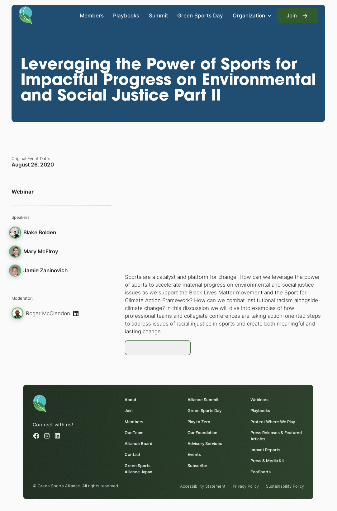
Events (194, 454)
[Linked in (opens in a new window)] (57, 435)
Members (92, 15)
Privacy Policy (246, 485)
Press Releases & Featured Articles (276, 435)
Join (129, 410)
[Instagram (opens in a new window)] (47, 435)
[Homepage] (25, 15)
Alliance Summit (203, 399)
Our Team (134, 432)
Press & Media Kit (267, 460)
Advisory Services (205, 443)
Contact (133, 454)
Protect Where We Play (273, 421)
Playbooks (126, 15)
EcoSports (261, 471)
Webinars (260, 399)
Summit (158, 15)
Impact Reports (266, 449)
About (131, 399)
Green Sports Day (200, 15)
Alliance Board (139, 443)
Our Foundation (203, 432)
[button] (252, 16)
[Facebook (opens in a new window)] (36, 435)
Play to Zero (199, 421)
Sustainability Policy (285, 485)
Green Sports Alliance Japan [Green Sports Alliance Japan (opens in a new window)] (139, 468)
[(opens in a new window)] (76, 313)
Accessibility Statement (203, 485)
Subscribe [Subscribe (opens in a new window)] (197, 465)
